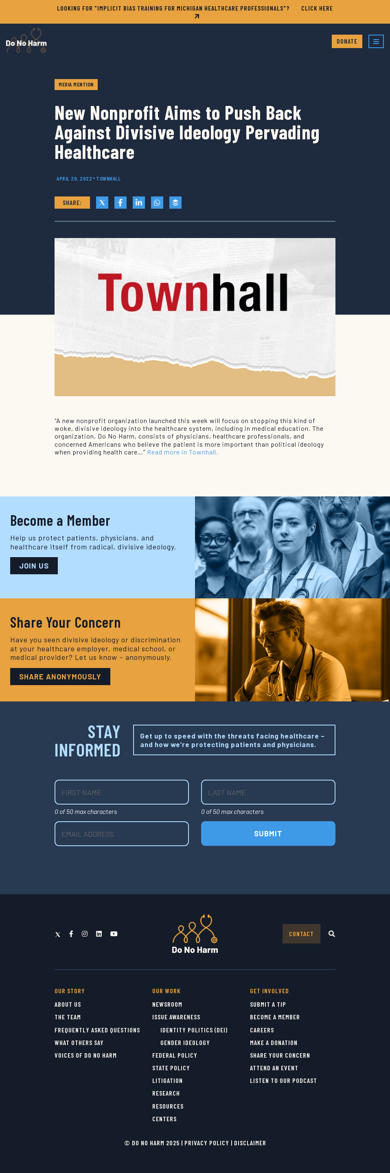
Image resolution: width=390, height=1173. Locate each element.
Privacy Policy (206, 1143)
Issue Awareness (176, 1017)
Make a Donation (274, 1042)
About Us (68, 1004)
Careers (262, 1030)
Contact (301, 933)
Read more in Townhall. (182, 452)
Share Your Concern (280, 1055)
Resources (168, 1106)
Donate (347, 41)
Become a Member (275, 1017)
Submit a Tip (268, 1004)
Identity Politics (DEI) (194, 1030)
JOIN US (34, 565)
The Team (68, 1017)
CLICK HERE (263, 12)
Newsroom (167, 1004)
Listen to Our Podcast (283, 1080)
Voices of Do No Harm (86, 1055)
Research (166, 1093)
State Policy (171, 1068)
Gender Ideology (185, 1042)
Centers (164, 1118)
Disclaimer (250, 1143)
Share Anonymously (60, 676)
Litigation (167, 1080)
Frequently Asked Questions (97, 1030)
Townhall (108, 178)
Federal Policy (174, 1055)
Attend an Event (274, 1068)
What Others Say (79, 1042)
